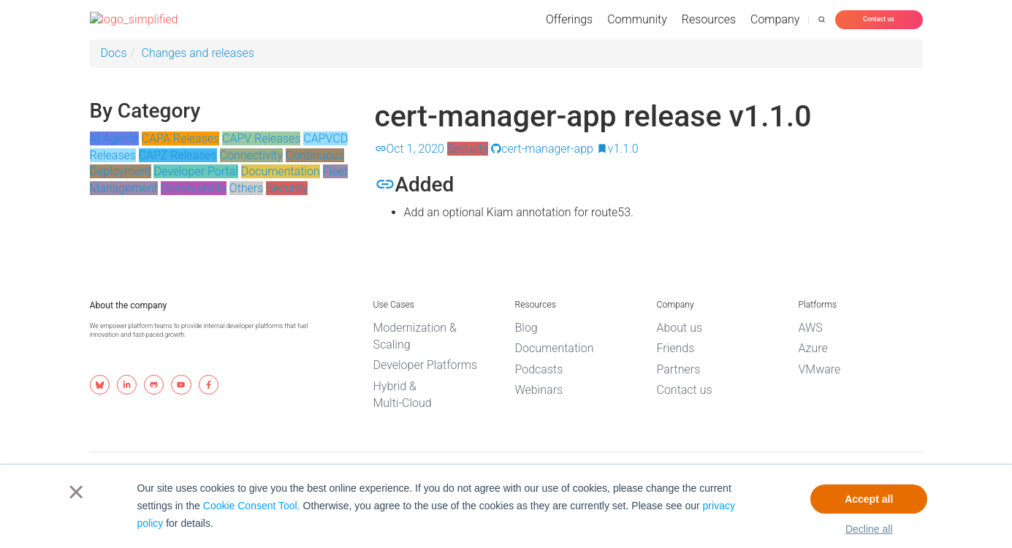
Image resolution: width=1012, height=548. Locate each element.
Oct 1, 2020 (409, 149)
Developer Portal (195, 171)
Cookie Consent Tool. (251, 505)
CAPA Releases (180, 138)
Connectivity (251, 155)
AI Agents (114, 138)
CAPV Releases (261, 138)
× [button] (73, 491)
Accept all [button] (869, 499)
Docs (114, 53)
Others (246, 188)
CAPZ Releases (178, 155)
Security (287, 188)
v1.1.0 (617, 149)
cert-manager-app (542, 149)
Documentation (280, 171)
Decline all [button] (869, 529)
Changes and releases (198, 53)
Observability (194, 188)
